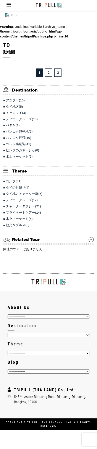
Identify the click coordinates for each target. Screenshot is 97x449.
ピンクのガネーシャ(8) (22, 150)
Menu (8, 5)
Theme (15, 344)
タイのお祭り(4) (17, 187)
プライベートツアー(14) (23, 212)
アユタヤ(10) (15, 100)
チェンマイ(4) (16, 113)
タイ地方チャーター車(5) (24, 194)
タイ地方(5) (14, 106)
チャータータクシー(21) (23, 206)
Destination (22, 325)
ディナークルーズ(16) (22, 119)
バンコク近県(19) (18, 138)
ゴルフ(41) (13, 181)
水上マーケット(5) (19, 156)
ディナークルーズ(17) (22, 200)
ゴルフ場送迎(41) (18, 144)
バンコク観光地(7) (19, 131)
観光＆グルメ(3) (17, 225)
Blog (13, 362)
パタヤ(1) (12, 125)
